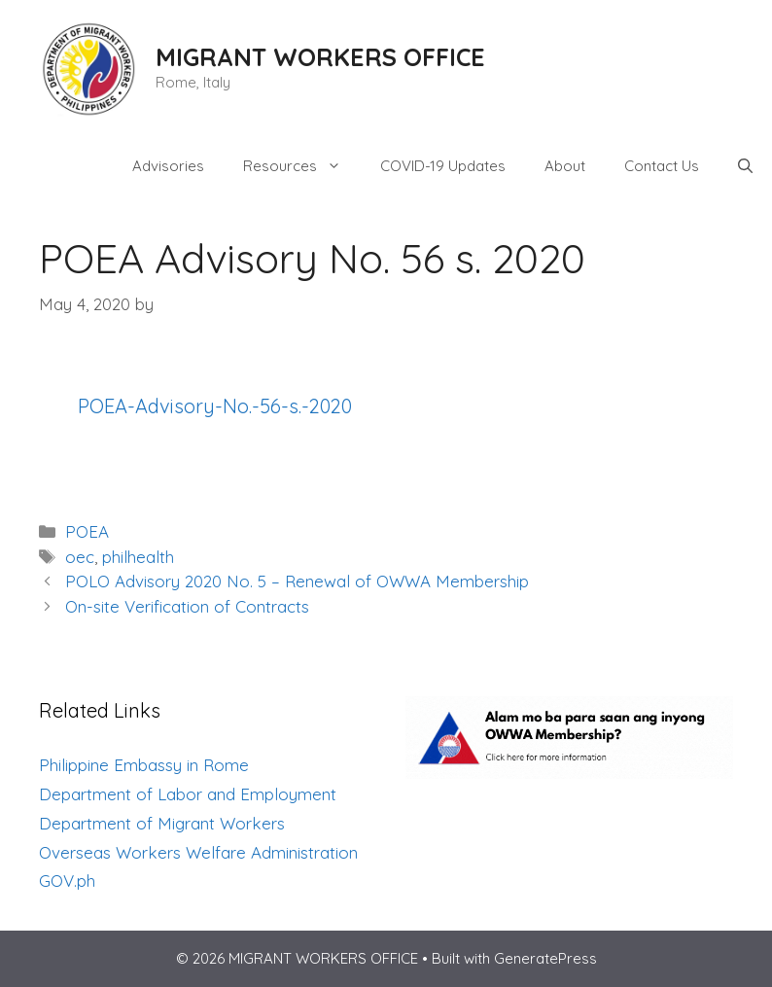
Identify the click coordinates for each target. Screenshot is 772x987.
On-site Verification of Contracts (187, 606)
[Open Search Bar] (745, 166)
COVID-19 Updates (443, 166)
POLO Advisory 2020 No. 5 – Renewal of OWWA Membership (297, 581)
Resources (302, 166)
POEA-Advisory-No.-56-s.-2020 (215, 406)
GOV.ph (67, 880)
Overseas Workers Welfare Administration (198, 852)
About (564, 166)
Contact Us (661, 166)
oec (79, 556)
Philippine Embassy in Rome (144, 765)
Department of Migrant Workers (162, 823)
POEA (87, 531)
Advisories (168, 166)
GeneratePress (545, 958)
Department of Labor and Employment (187, 794)
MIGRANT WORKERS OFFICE (320, 57)
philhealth (138, 556)
